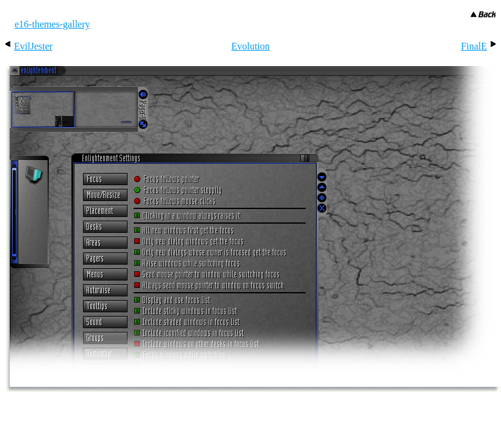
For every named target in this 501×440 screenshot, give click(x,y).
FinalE (474, 46)
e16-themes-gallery (52, 24)
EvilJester (33, 46)
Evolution (250, 46)
